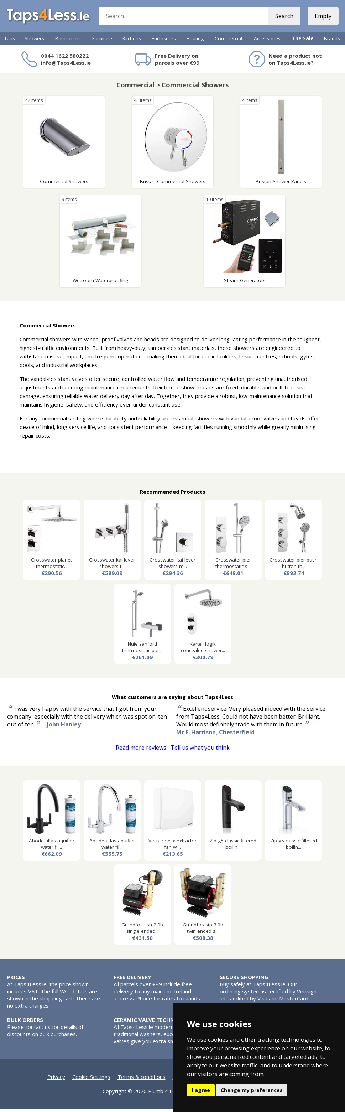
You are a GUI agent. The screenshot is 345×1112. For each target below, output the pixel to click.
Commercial (228, 41)
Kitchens (131, 41)
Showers (34, 41)
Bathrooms (68, 41)
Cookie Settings (91, 1079)
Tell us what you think (200, 751)
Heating (195, 41)
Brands (332, 41)
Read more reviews (141, 751)
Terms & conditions (141, 1079)
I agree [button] (201, 1090)
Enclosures (164, 41)
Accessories (267, 41)
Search (284, 18)
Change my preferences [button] (252, 1090)
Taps (9, 41)
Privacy (56, 1079)
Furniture (102, 41)
